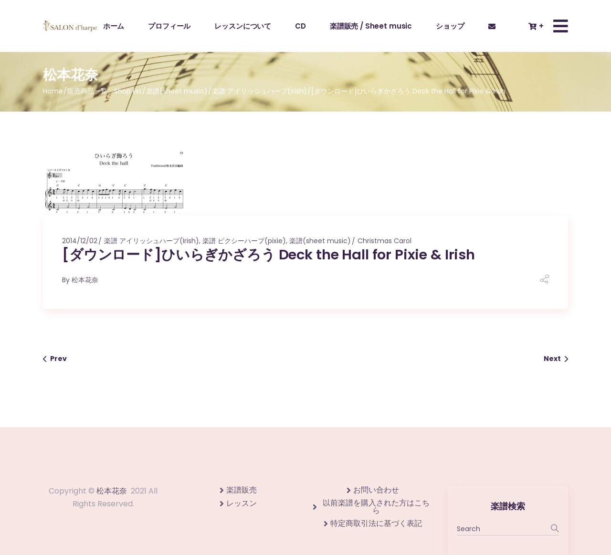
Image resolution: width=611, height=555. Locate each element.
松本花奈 (85, 280)
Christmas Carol (384, 241)
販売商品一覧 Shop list (104, 91)
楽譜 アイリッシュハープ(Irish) (259, 91)
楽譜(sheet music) (177, 91)
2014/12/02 (79, 241)
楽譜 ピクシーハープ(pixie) (244, 241)
